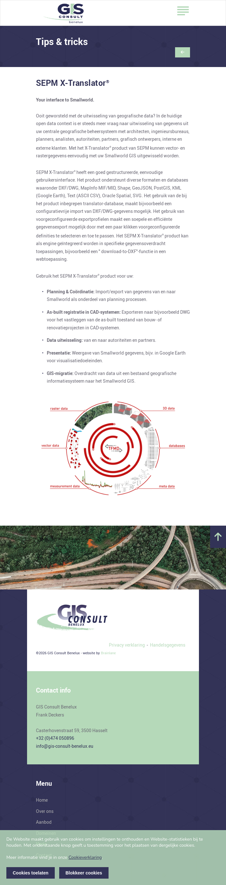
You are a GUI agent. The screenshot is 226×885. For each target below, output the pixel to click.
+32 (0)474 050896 (55, 738)
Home (42, 800)
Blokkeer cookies (84, 872)
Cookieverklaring (85, 857)
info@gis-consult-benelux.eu (64, 746)
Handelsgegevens (167, 645)
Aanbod (44, 822)
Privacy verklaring (127, 645)
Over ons (44, 811)
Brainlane (108, 652)
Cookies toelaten (30, 872)
